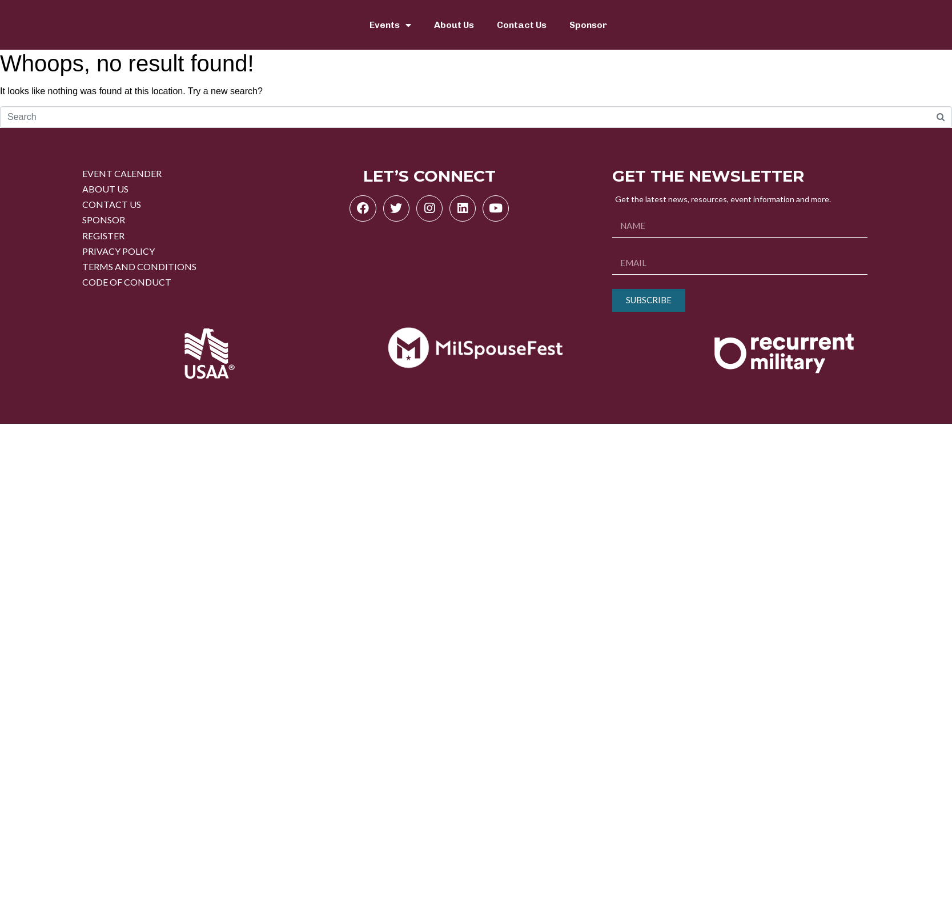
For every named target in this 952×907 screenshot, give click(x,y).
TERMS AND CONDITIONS (139, 266)
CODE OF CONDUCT (126, 281)
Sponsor (588, 24)
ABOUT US (105, 188)
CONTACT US (111, 204)
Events (390, 25)
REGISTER (103, 235)
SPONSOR (103, 219)
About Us (454, 24)
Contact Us (522, 24)
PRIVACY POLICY (118, 251)
